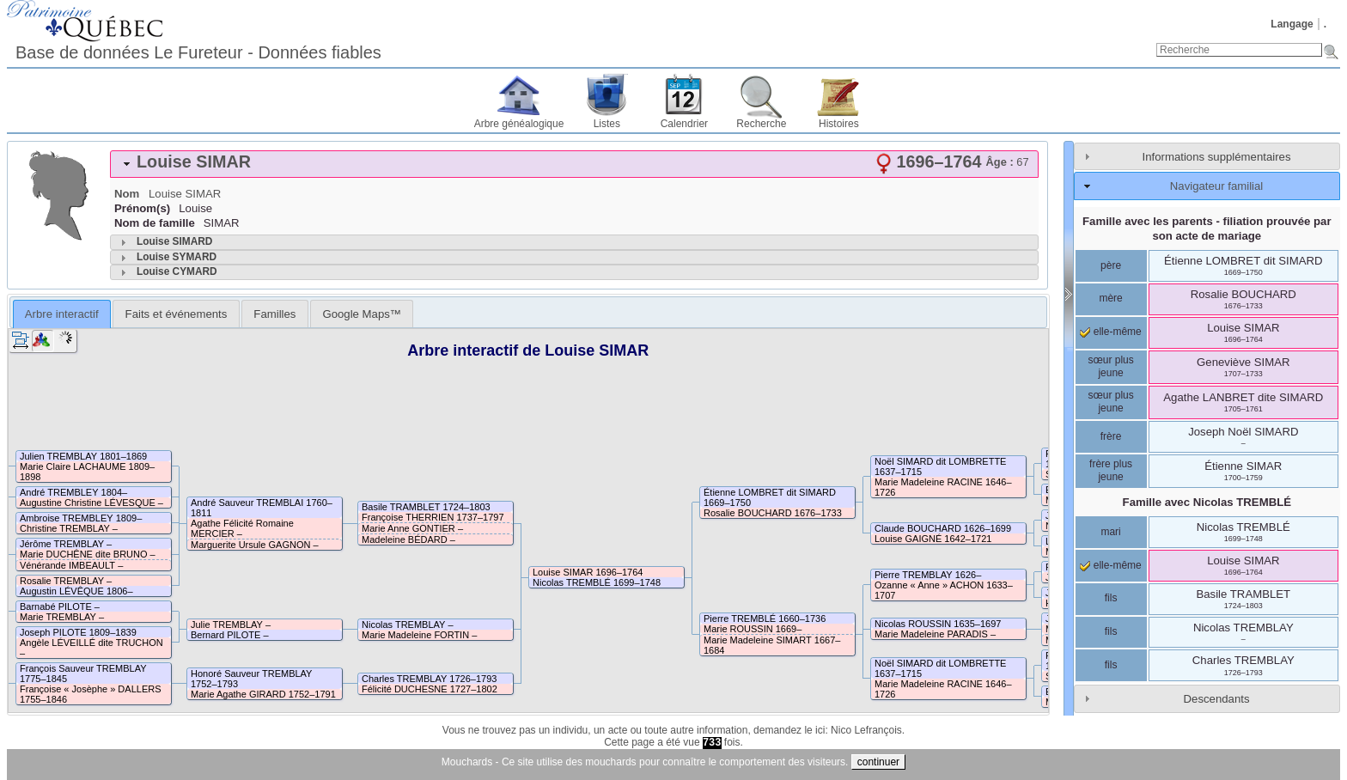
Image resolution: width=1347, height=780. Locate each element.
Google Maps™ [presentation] (361, 314)
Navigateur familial (1216, 186)
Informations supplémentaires (1217, 156)
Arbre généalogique (519, 124)
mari (1110, 532)
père (1110, 265)
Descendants (1217, 698)
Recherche (761, 124)
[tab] (574, 164)
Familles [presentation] (274, 314)
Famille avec (1207, 502)
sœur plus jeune (1110, 367)
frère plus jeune (1110, 471)
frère (1111, 436)
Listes (607, 124)
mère (1110, 298)
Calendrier (684, 124)
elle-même (1110, 332)
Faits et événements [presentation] (176, 314)
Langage (1292, 24)
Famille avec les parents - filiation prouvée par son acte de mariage (1207, 228)
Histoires (839, 124)
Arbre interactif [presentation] (62, 314)
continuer (878, 762)
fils (1111, 598)
